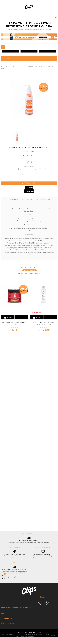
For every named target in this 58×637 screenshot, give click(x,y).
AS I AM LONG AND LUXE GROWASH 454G (14, 324)
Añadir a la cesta (29, 183)
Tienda (7, 59)
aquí (22, 558)
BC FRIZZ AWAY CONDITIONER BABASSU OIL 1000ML (43, 324)
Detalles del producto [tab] (30, 200)
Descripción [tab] (14, 200)
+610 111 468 (11, 577)
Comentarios (45, 200)
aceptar (53, 635)
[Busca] (30, 17)
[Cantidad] (32, 174)
